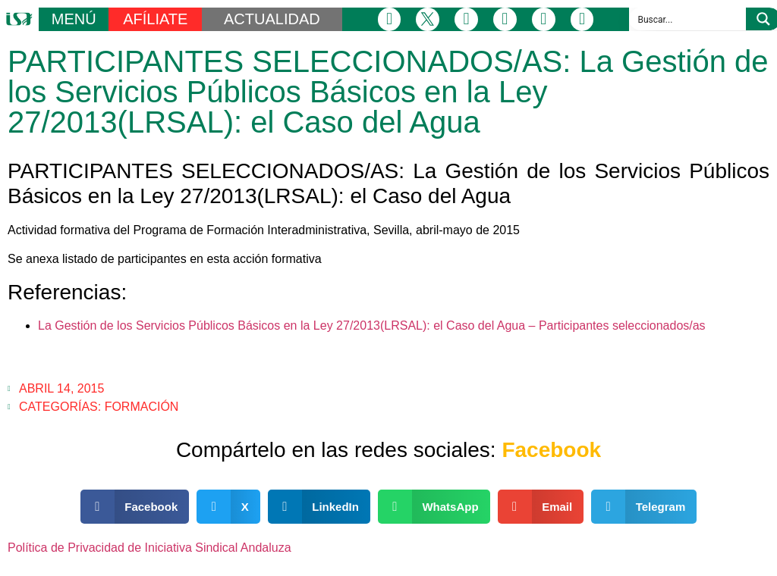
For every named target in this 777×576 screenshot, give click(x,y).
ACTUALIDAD (272, 19)
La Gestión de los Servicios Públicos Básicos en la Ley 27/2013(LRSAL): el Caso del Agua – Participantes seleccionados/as (372, 325)
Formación (142, 406)
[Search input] (688, 19)
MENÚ (74, 19)
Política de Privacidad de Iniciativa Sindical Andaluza (149, 547)
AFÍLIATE (155, 19)
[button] (135, 507)
